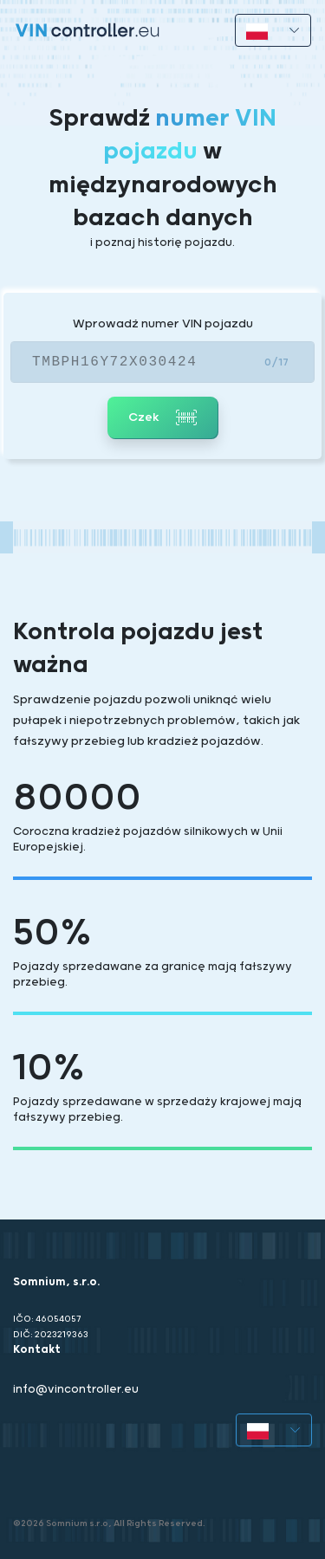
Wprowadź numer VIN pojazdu (163, 324)
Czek (162, 417)
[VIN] (162, 362)
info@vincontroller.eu (76, 1389)
